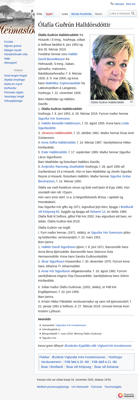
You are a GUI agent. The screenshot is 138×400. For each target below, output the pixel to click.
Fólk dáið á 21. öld (104, 362)
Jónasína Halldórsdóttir (57, 133)
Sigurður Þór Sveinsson (54, 118)
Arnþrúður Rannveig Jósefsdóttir (63, 166)
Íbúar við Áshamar (106, 367)
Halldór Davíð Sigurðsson (59, 247)
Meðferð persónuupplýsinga (53, 386)
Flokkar (44, 357)
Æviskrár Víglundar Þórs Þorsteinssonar (78, 357)
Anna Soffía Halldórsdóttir (58, 142)
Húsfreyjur (115, 357)
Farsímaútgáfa (113, 386)
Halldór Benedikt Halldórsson (61, 123)
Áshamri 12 (97, 211)
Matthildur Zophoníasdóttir (63, 83)
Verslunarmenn (51, 362)
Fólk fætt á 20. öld (77, 362)
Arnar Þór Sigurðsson (55, 271)
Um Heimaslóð (79, 386)
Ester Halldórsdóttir (54, 152)
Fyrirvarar (96, 386)
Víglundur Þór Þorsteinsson (71, 325)
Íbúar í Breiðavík (52, 367)
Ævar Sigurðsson (53, 261)
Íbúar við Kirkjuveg (78, 367)
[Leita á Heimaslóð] (122, 13)
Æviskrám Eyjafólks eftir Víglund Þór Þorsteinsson (97, 345)
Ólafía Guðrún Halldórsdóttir (62, 109)
